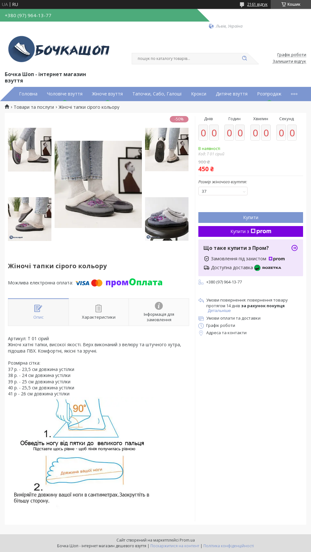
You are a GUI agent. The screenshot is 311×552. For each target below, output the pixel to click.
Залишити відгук (289, 61)
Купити (250, 217)
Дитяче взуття (232, 94)
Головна (28, 94)
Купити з (250, 231)
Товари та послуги (34, 107)
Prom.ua (187, 540)
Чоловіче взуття (65, 94)
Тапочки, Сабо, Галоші (157, 94)
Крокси (198, 94)
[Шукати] (244, 58)
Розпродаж (269, 94)
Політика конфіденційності (228, 546)
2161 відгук (257, 4)
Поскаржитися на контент (174, 546)
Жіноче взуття (107, 94)
